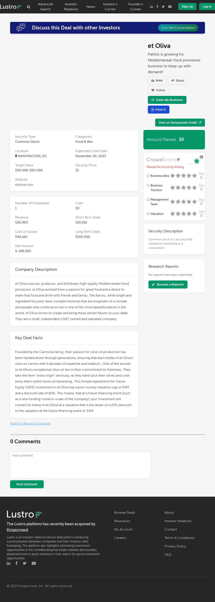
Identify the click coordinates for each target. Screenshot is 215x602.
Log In (207, 6)
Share (177, 80)
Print (157, 80)
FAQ (168, 555)
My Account (123, 529)
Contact (171, 529)
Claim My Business (167, 100)
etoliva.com (24, 185)
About (169, 513)
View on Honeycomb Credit (180, 122)
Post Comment (27, 484)
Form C (158, 109)
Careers (120, 538)
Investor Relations (71, 6)
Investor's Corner (110, 6)
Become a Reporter (168, 284)
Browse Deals (124, 513)
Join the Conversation (178, 28)
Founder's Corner (135, 6)
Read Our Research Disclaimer (30, 423)
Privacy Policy (175, 546)
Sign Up (187, 6)
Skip (201, 175)
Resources (122, 521)
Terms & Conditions (179, 538)
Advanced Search (45, 6)
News (91, 7)
